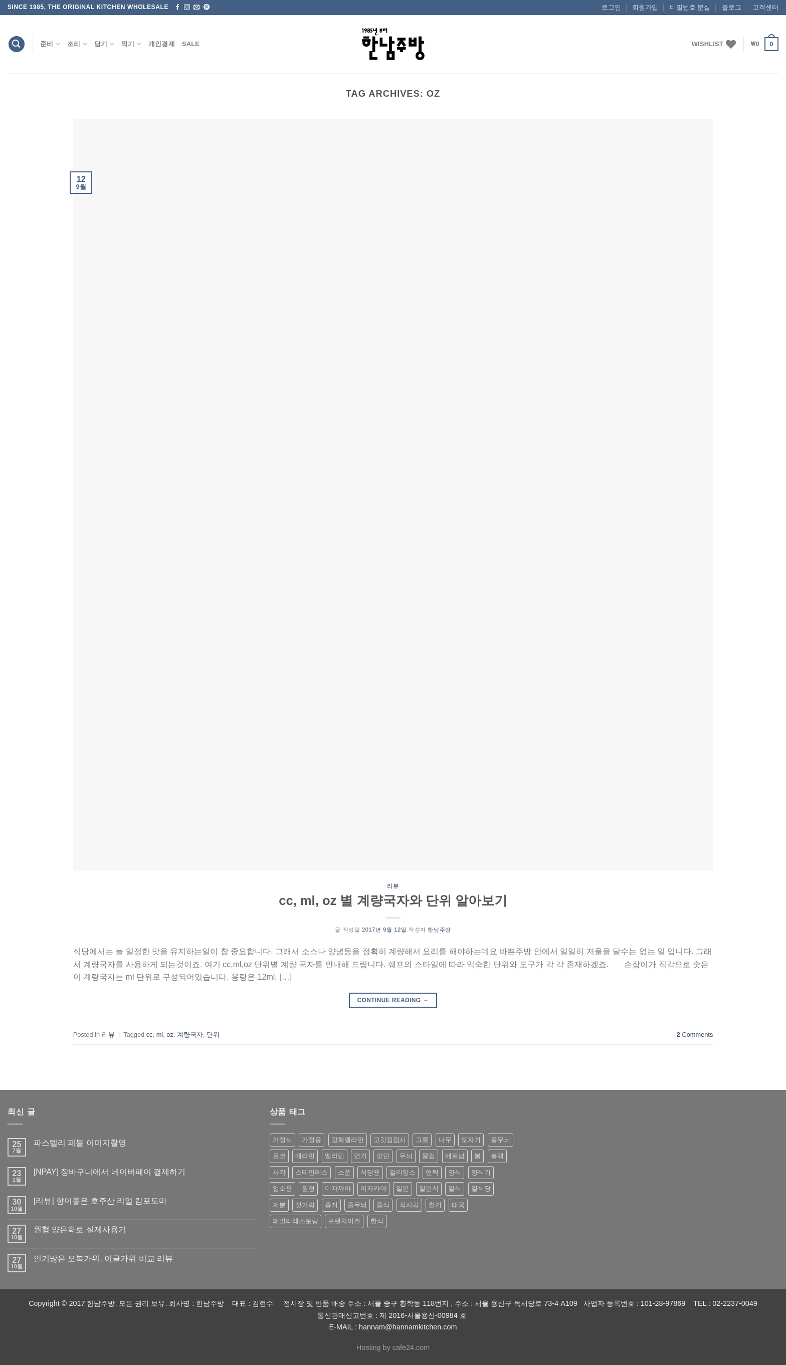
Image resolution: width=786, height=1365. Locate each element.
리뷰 (393, 886)
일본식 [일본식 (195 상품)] (429, 1188)
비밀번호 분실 (690, 7)
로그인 (611, 7)
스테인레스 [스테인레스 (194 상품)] (311, 1172)
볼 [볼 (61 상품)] (477, 1156)
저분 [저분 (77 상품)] (279, 1205)
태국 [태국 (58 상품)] (458, 1205)
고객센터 (765, 7)
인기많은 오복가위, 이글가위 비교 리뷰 (103, 1258)
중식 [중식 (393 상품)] (382, 1205)
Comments (695, 1034)
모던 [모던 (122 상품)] (382, 1156)
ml (159, 1034)
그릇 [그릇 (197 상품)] (422, 1140)
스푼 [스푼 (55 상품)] (344, 1172)
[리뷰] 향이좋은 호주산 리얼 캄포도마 (100, 1201)
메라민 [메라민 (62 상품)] (305, 1156)
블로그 (731, 7)
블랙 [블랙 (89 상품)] (497, 1156)
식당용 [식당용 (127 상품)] (370, 1172)
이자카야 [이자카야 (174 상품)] (373, 1188)
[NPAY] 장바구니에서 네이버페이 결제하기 (109, 1172)
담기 (104, 44)
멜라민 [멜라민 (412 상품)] (334, 1156)
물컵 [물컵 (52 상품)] (428, 1156)
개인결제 (161, 44)
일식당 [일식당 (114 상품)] (481, 1188)
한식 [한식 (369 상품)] (376, 1221)
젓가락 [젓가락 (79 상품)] (305, 1205)
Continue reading (393, 1000)
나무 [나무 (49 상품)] (445, 1140)
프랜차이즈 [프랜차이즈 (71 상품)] (344, 1221)
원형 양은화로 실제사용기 (80, 1229)
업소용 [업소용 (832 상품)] (282, 1188)
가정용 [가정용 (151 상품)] (311, 1140)
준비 (50, 44)
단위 (213, 1034)
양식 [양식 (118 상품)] (454, 1172)
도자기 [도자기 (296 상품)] (471, 1140)
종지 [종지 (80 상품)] (331, 1205)
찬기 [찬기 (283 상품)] (435, 1205)
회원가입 (645, 7)
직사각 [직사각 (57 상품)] (409, 1205)
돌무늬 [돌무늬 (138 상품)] (500, 1140)
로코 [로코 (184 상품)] (279, 1156)
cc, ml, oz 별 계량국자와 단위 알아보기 (393, 900)
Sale (191, 44)
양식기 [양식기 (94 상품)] (481, 1172)
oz (169, 1034)
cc (149, 1034)
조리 (77, 44)
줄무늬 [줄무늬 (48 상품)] (357, 1205)
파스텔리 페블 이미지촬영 (80, 1143)
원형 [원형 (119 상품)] (308, 1188)
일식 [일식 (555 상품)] (454, 1188)
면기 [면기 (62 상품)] (360, 1156)
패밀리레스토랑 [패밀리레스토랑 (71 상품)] (295, 1221)
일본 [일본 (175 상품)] (402, 1188)
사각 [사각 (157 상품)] (279, 1172)
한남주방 (439, 930)
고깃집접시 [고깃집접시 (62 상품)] (389, 1140)
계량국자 (190, 1034)
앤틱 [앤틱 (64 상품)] (432, 1172)
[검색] (17, 44)
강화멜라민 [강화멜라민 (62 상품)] (347, 1140)
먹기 (131, 44)
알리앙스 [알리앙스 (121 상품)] (402, 1172)
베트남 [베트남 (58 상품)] (455, 1156)
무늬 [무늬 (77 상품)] (406, 1156)
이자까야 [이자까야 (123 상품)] (338, 1188)
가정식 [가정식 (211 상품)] (282, 1140)
